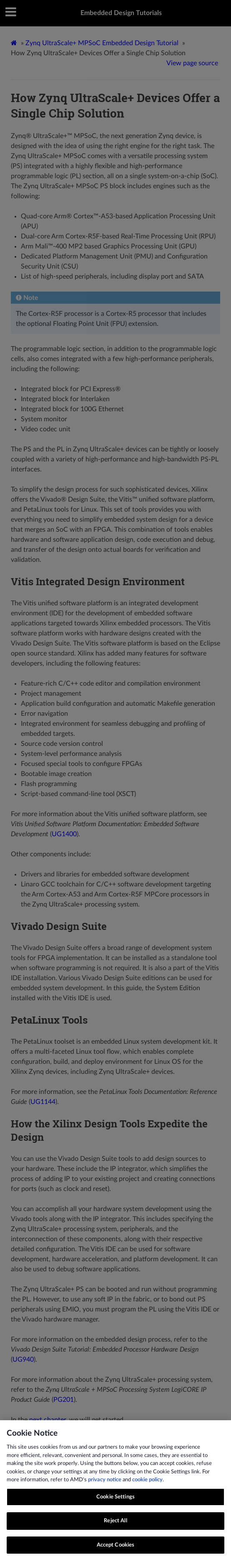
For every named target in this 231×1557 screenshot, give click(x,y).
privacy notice (104, 1486)
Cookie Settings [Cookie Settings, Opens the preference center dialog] (115, 1503)
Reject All (115, 1527)
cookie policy (147, 1486)
